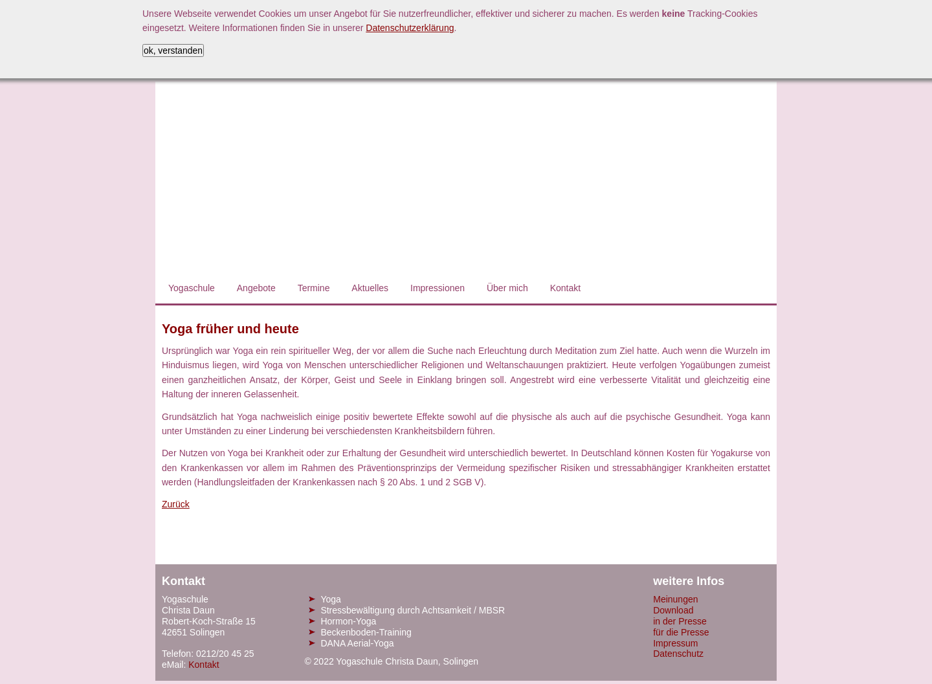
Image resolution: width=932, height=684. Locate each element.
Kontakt (565, 288)
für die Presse (681, 632)
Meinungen (675, 599)
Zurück (176, 504)
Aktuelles (369, 288)
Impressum (675, 643)
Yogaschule (191, 288)
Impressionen (437, 288)
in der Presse (679, 621)
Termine (314, 288)
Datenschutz (678, 653)
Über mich (507, 288)
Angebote (256, 288)
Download (673, 610)
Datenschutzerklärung (410, 28)
